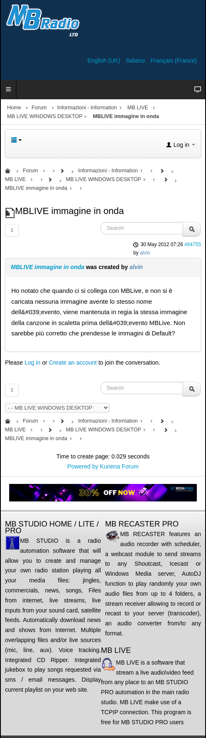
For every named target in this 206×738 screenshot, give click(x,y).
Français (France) (174, 60)
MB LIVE (137, 108)
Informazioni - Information (87, 108)
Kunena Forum (119, 466)
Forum (39, 108)
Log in (33, 362)
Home (14, 108)
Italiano (136, 60)
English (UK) (104, 60)
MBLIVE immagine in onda (47, 267)
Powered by (82, 466)
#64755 (192, 244)
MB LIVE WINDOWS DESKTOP (44, 116)
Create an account (73, 362)
